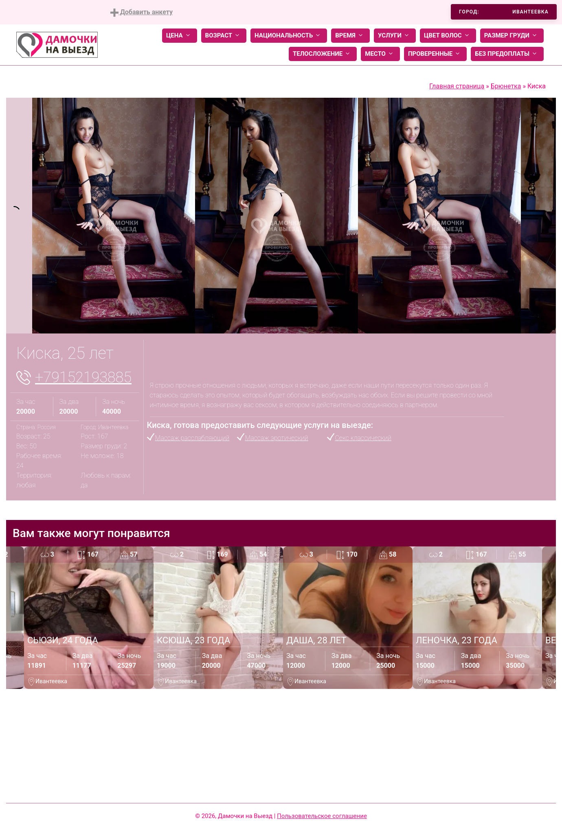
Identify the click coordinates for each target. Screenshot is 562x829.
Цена (179, 36)
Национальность (289, 36)
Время (350, 36)
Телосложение (323, 54)
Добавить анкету (141, 12)
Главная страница (456, 86)
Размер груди (512, 36)
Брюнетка (506, 86)
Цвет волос (448, 36)
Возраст (223, 36)
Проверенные (435, 54)
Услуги (395, 36)
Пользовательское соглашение (322, 816)
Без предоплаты (507, 54)
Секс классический (363, 438)
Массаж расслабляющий (192, 438)
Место (380, 54)
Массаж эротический (276, 438)
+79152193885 (83, 377)
